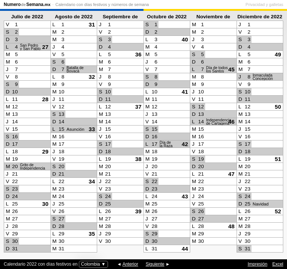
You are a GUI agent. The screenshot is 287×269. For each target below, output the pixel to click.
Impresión (258, 264)
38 (138, 159)
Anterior (130, 264)
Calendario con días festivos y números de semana (102, 4)
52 (278, 211)
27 (45, 47)
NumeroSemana (27, 4)
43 (185, 196)
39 (138, 211)
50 (278, 106)
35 (92, 234)
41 (185, 92)
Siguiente (155, 264)
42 (185, 144)
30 (45, 204)
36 (138, 54)
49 (278, 54)
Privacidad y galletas (264, 4)
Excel (277, 264)
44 (185, 248)
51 (278, 159)
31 (92, 24)
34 (92, 181)
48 (231, 226)
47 (231, 174)
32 (92, 77)
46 (231, 121)
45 (231, 69)
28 (45, 99)
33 (92, 129)
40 (185, 39)
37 (138, 106)
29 (45, 151)
